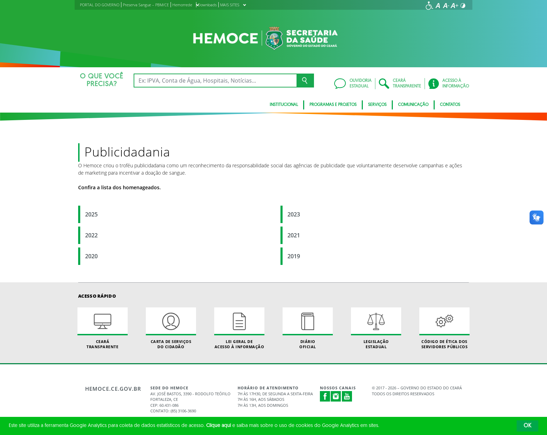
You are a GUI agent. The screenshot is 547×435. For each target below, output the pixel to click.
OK (527, 426)
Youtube (347, 396)
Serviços (377, 105)
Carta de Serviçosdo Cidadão (171, 328)
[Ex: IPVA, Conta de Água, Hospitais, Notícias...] (215, 80)
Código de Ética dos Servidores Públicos (444, 328)
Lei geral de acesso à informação (239, 328)
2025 (91, 214)
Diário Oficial (308, 328)
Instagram (336, 396)
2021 (293, 235)
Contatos (450, 105)
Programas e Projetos (333, 105)
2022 (91, 235)
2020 (91, 256)
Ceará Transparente (102, 328)
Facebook (325, 396)
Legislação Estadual (376, 328)
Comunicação (413, 105)
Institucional (284, 105)
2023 (293, 214)
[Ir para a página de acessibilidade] (429, 5)
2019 (293, 256)
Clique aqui (218, 425)
